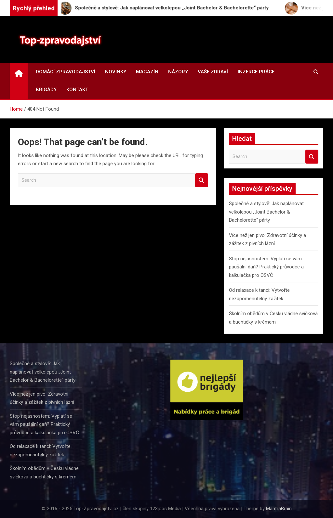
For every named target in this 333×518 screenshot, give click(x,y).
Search (201, 180)
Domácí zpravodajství (65, 72)
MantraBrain (279, 509)
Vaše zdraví (213, 72)
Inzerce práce (256, 72)
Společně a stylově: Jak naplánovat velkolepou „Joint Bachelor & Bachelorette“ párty (266, 212)
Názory (178, 72)
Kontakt (77, 89)
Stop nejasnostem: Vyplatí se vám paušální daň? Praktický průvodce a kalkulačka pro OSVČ (266, 267)
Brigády (46, 89)
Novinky (115, 72)
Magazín (147, 72)
